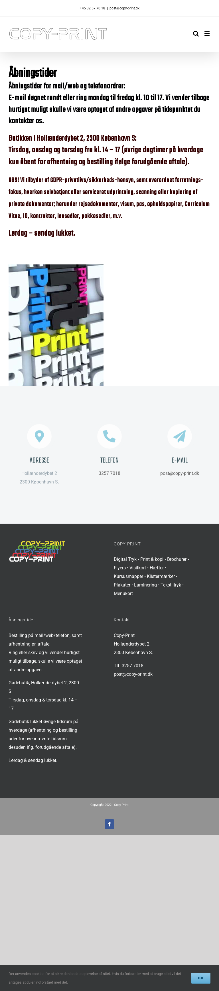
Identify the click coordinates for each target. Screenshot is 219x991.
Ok (201, 978)
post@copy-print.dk (124, 8)
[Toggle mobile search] (196, 34)
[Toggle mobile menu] (207, 34)
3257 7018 (109, 475)
